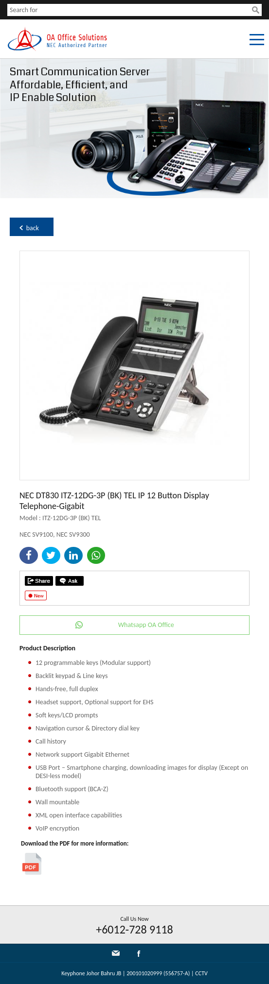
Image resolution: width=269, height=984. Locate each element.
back (32, 228)
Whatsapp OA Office (146, 625)
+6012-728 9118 (134, 929)
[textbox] (129, 10)
